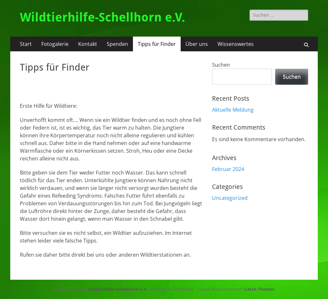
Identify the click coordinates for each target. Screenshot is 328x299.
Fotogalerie (55, 43)
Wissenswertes (235, 43)
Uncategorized (230, 197)
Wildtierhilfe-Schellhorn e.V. (102, 17)
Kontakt (87, 43)
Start (26, 43)
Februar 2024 (228, 169)
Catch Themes (259, 289)
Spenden (117, 43)
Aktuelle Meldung (233, 109)
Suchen (221, 64)
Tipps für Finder (157, 43)
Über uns (196, 43)
